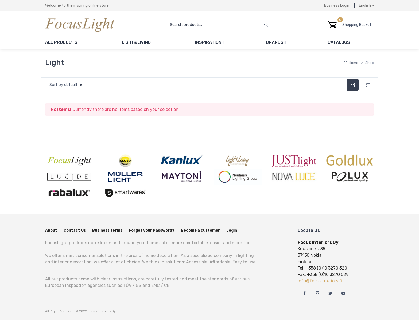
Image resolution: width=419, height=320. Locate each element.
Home (351, 63)
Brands (276, 42)
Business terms (107, 230)
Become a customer (200, 230)
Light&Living (137, 42)
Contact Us (75, 230)
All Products (62, 42)
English (365, 5)
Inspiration (209, 42)
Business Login (336, 5)
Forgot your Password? (151, 230)
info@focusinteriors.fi (320, 280)
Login (231, 230)
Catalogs (339, 42)
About (51, 230)
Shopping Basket (358, 24)
